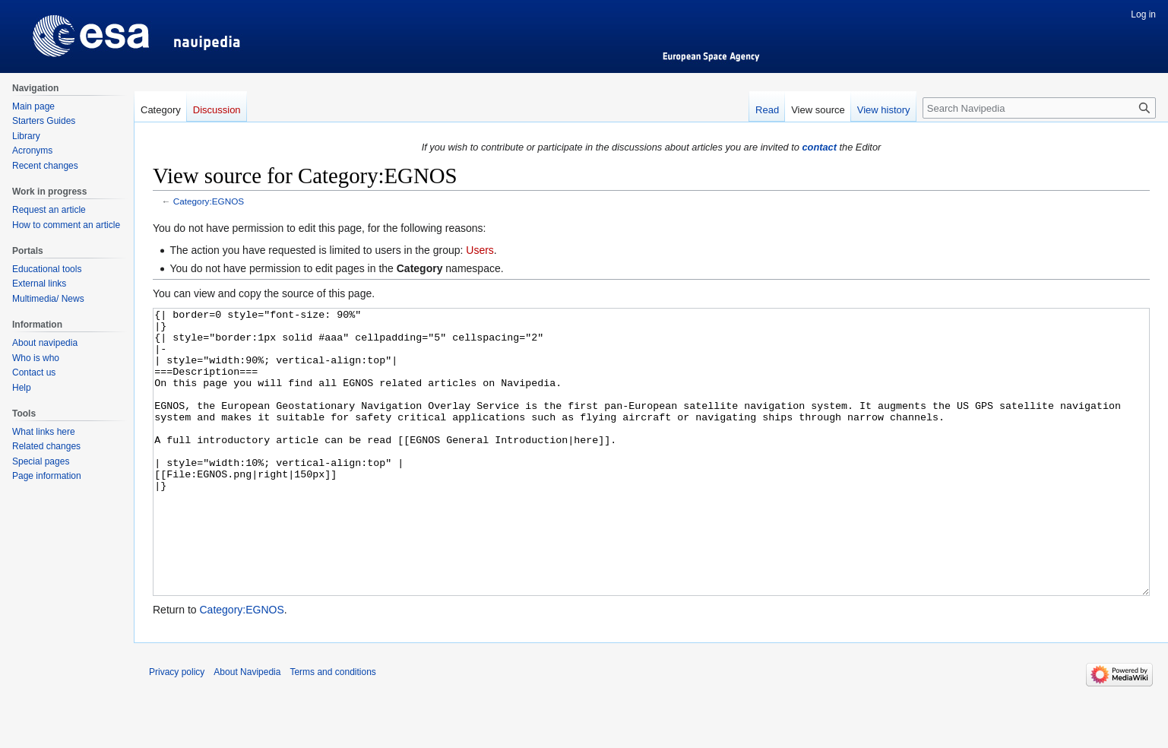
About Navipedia (247, 729)
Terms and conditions (332, 729)
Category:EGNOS (208, 201)
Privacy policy (176, 729)
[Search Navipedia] (1039, 108)
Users (480, 250)
